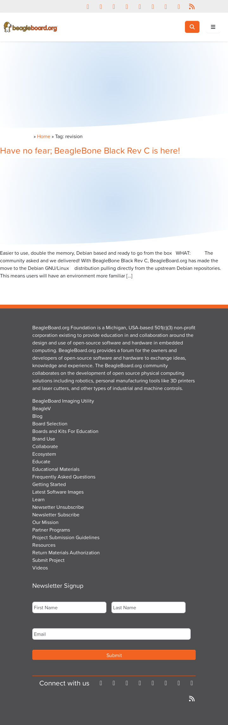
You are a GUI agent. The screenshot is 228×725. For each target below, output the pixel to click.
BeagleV (41, 408)
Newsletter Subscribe (55, 514)
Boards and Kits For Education (65, 431)
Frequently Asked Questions (63, 476)
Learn (38, 499)
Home (43, 136)
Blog (37, 415)
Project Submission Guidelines (65, 537)
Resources (43, 544)
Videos (40, 567)
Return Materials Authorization (66, 552)
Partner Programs (51, 529)
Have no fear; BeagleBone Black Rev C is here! (90, 150)
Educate (41, 461)
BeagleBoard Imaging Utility (63, 400)
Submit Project (48, 560)
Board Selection (49, 423)
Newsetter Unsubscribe (58, 506)
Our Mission (45, 522)
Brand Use (43, 438)
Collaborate (45, 446)
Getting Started (49, 484)
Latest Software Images (58, 491)
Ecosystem (44, 453)
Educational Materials (55, 469)
